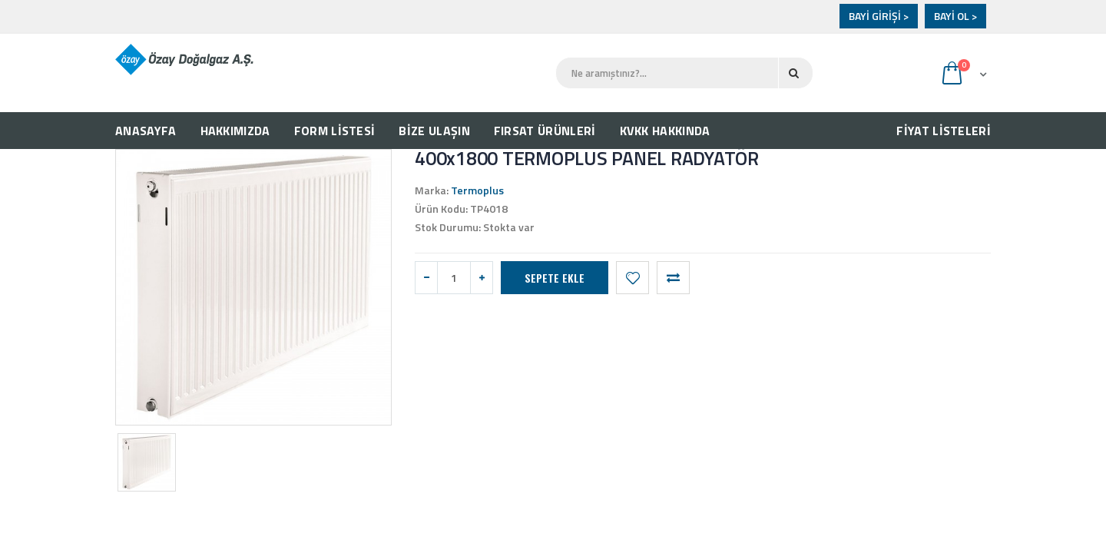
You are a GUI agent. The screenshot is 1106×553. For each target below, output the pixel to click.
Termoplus (477, 190)
